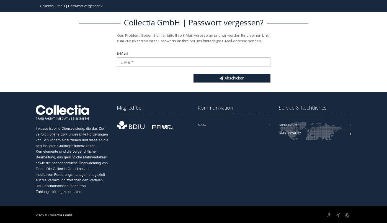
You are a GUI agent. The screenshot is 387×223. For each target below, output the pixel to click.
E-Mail (122, 53)
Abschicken (232, 78)
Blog (202, 124)
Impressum (288, 124)
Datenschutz (290, 133)
